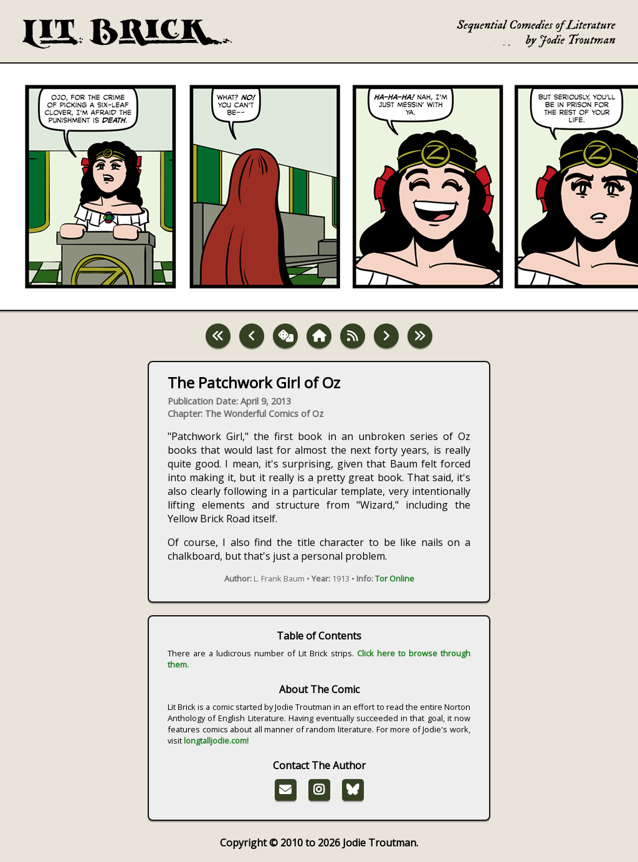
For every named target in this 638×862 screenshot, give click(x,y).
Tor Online (394, 578)
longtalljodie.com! (216, 740)
